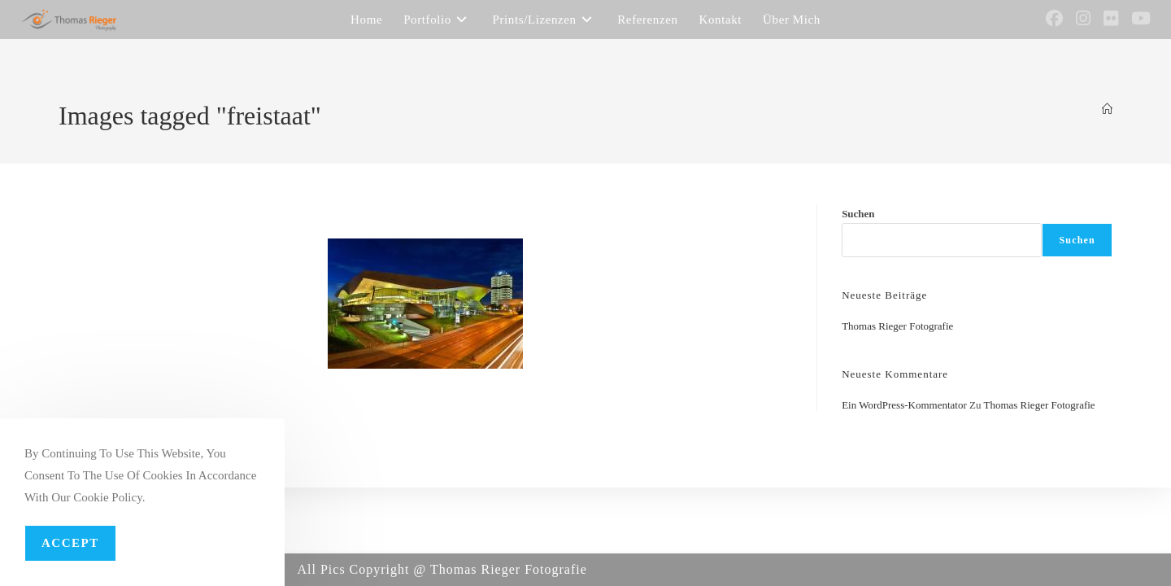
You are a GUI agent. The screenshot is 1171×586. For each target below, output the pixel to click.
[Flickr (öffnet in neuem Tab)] (1111, 19)
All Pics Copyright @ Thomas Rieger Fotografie (442, 569)
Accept (70, 542)
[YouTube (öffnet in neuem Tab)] (1141, 19)
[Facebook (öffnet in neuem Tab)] (1054, 19)
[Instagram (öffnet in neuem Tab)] (1083, 19)
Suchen (858, 214)
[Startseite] (1107, 109)
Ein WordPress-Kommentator (904, 405)
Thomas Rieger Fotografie (897, 326)
